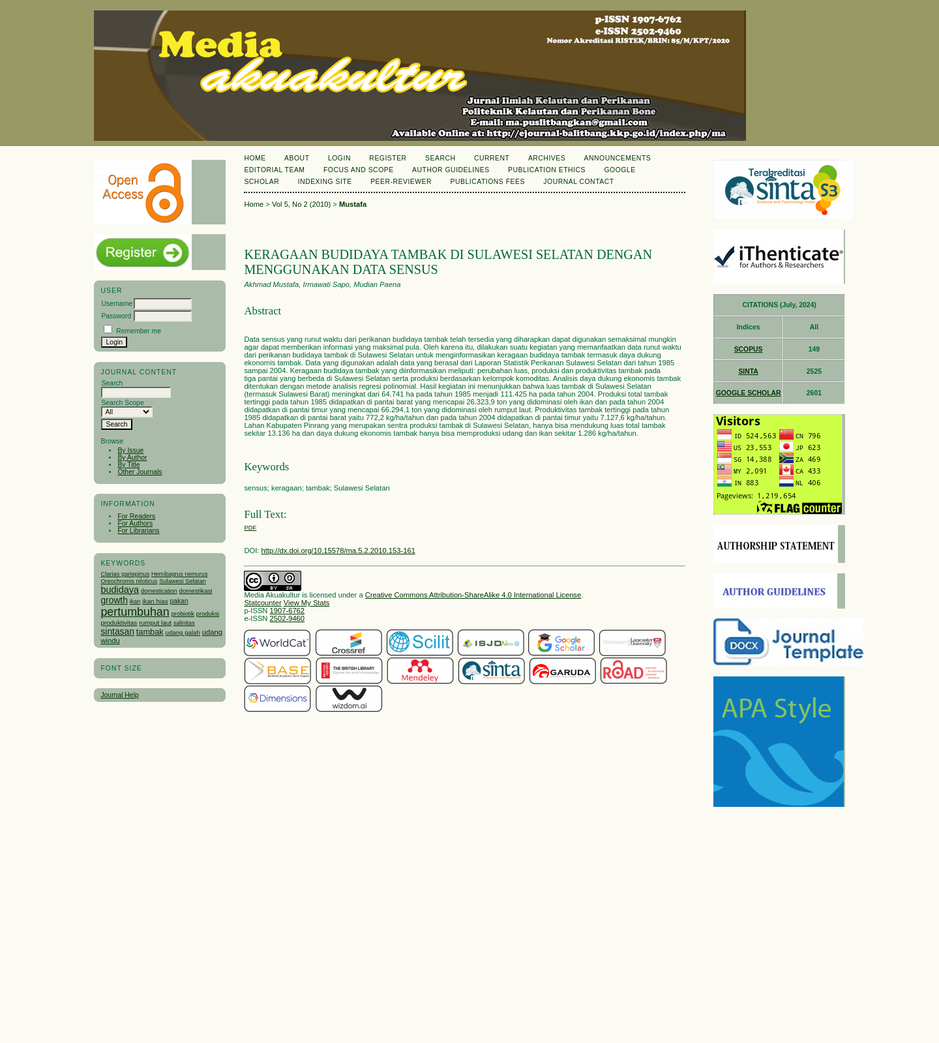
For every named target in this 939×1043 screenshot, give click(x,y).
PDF (250, 527)
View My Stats (307, 603)
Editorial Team (274, 170)
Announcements (617, 158)
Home (254, 158)
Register (387, 158)
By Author (132, 457)
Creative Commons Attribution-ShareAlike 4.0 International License (473, 595)
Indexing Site (325, 181)
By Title (128, 464)
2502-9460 (287, 618)
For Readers (136, 516)
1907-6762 (287, 610)
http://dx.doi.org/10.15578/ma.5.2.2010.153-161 (338, 550)
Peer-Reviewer (401, 181)
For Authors (135, 523)
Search (440, 158)
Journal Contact (578, 181)
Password (116, 316)
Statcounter (262, 603)
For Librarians (138, 530)
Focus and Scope (358, 170)
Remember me (138, 331)
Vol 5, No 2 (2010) (301, 204)
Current (491, 158)
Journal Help (119, 695)
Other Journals (139, 472)
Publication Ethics (547, 170)
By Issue (130, 450)
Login (339, 158)
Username (116, 303)
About (296, 158)
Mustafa (352, 204)
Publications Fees (488, 181)
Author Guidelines (451, 170)
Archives (546, 158)
